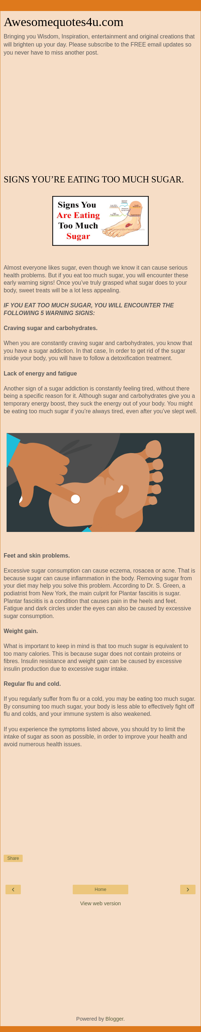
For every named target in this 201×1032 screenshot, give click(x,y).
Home (100, 889)
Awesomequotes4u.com (64, 22)
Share (13, 858)
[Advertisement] (100, 115)
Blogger (115, 1019)
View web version (100, 903)
